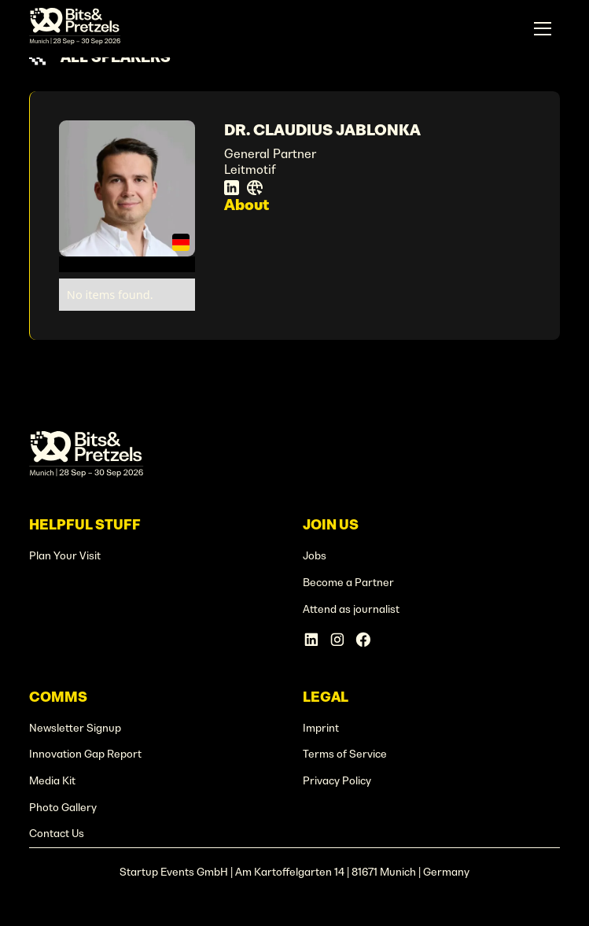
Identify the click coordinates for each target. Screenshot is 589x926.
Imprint (321, 728)
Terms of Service (345, 754)
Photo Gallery (63, 807)
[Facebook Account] (363, 639)
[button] (542, 29)
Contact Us (56, 833)
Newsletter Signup (75, 728)
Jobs (314, 556)
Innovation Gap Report (85, 754)
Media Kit (52, 781)
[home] (74, 29)
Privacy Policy (337, 781)
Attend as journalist (351, 609)
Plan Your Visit (65, 556)
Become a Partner (348, 582)
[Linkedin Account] (311, 639)
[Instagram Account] (337, 639)
